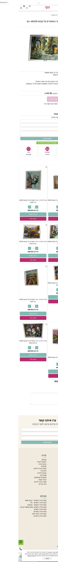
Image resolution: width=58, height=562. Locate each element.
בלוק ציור (25, 471)
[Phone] (3, 551)
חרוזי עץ (54, 516)
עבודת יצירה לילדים (21, 468)
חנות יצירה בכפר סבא (21, 514)
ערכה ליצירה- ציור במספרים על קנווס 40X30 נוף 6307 (15, 300)
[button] (43, 219)
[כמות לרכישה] (55, 99)
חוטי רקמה (53, 511)
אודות (55, 462)
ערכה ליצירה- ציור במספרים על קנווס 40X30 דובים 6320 (15, 242)
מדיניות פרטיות (52, 477)
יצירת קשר (52, 535)
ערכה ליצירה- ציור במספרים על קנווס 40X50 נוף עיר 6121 (43, 242)
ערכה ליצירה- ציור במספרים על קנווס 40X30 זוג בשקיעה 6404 (43, 284)
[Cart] (2, 8)
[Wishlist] (8, 8)
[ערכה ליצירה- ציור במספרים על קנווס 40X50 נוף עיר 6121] (43, 239)
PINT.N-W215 (48, 87)
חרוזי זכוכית (53, 514)
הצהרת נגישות (52, 475)
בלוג (55, 480)
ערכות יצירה (24, 464)
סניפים (55, 468)
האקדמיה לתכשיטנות (50, 464)
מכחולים (25, 466)
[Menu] (55, 8)
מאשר (29, 558)
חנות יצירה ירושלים (22, 509)
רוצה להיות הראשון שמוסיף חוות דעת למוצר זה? (41, 104)
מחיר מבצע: (38, 93)
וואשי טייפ (25, 475)
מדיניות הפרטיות (13, 556)
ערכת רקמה (24, 480)
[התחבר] (49, 8)
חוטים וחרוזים (51, 496)
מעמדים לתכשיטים (22, 477)
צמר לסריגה (53, 507)
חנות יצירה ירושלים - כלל (20, 502)
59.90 (55, 93)
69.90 (46, 210)
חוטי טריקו (53, 509)
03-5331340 (48, 540)
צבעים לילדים (23, 473)
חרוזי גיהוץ (53, 500)
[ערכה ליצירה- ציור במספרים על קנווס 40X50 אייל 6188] (15, 198)
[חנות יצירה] (29, 7)
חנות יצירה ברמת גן (21, 516)
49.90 (31, 93)
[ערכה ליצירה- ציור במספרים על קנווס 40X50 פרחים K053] (15, 338)
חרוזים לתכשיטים (51, 518)
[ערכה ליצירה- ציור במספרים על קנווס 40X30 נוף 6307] (15, 297)
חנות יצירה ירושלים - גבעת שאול (17, 500)
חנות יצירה (53, 459)
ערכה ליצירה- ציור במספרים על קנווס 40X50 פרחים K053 (15, 342)
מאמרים (54, 466)
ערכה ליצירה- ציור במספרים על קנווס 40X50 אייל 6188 (15, 201)
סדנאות (54, 484)
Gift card (53, 486)
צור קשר (54, 471)
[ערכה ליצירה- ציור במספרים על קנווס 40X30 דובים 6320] (15, 239)
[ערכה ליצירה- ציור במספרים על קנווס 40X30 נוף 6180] (43, 355)
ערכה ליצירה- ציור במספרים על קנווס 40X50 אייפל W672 (43, 201)
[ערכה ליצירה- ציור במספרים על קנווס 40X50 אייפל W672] (43, 198)
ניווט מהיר (52, 455)
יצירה (25, 455)
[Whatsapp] (3, 543)
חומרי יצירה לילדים (22, 482)
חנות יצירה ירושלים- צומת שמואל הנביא (15, 507)
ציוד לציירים (24, 484)
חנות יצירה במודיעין (21, 511)
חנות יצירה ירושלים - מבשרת (18, 505)
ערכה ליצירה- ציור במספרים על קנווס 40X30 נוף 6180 (43, 358)
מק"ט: (55, 87)
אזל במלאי (54, 30)
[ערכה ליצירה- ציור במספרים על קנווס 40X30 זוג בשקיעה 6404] (43, 281)
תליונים (54, 505)
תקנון (55, 473)
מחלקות (54, 482)
